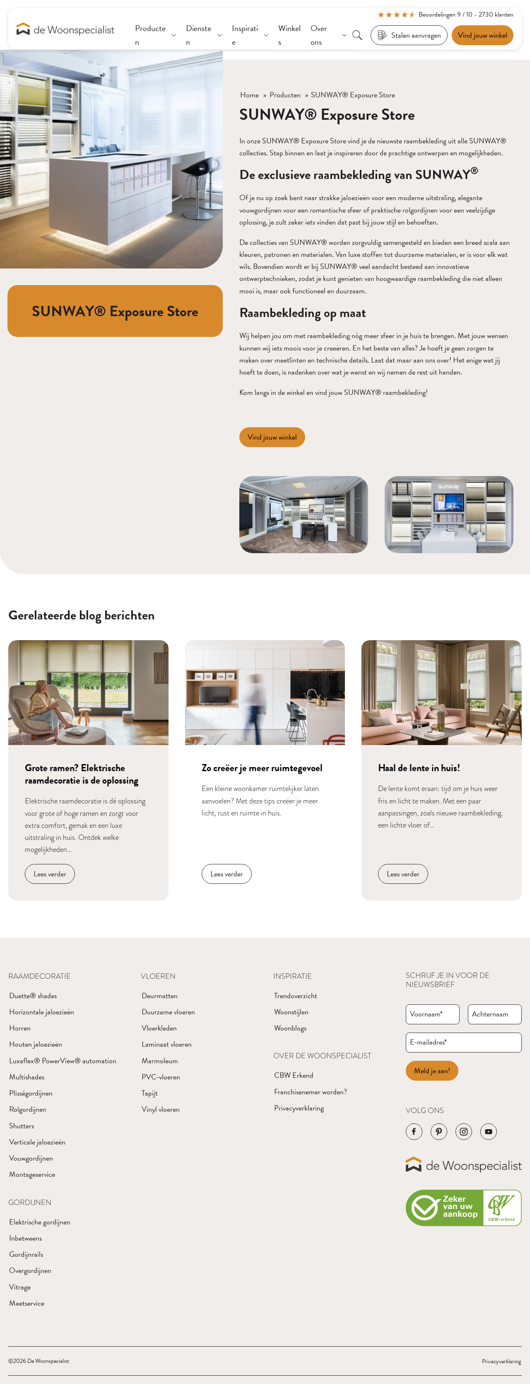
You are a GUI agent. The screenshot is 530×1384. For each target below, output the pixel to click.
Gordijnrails (26, 1254)
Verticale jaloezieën (37, 1141)
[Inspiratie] (251, 35)
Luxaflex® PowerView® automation (62, 1060)
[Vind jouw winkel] (272, 437)
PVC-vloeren (161, 1076)
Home (249, 94)
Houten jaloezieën (35, 1044)
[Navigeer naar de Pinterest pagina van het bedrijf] (439, 1131)
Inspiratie (292, 976)
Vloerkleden (159, 1027)
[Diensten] (205, 35)
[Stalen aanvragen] (409, 35)
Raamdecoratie (39, 976)
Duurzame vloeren (168, 1011)
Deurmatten (160, 995)
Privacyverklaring (299, 1107)
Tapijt (150, 1092)
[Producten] (156, 35)
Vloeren (158, 976)
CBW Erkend (293, 1075)
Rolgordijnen (27, 1109)
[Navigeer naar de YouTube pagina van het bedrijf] (488, 1131)
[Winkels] (290, 35)
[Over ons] (329, 35)
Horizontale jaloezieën (41, 1011)
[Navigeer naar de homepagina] (65, 29)
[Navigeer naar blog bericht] (88, 770)
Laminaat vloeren (167, 1044)
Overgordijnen (30, 1270)
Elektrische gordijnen (39, 1221)
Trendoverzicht (295, 995)
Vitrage (20, 1286)
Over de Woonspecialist (322, 1055)
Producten (285, 94)
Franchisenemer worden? (310, 1091)
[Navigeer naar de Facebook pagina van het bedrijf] (414, 1131)
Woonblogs (290, 1027)
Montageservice (32, 1174)
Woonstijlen (291, 1011)
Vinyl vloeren (161, 1109)
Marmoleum (160, 1060)
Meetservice (26, 1303)
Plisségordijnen (31, 1092)
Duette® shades (33, 995)
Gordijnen (29, 1202)
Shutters (21, 1125)
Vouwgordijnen (31, 1158)
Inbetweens (25, 1238)
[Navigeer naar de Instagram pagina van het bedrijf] (463, 1131)
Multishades (26, 1076)
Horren (20, 1027)
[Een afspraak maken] (482, 35)
